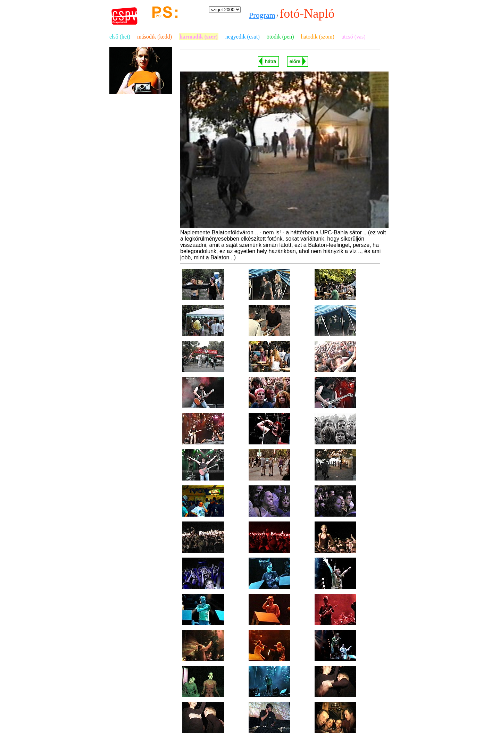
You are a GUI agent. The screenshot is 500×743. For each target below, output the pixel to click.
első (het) (119, 37)
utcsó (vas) (353, 37)
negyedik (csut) (242, 37)
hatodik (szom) (317, 37)
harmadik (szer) (199, 37)
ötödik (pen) (280, 37)
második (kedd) (154, 37)
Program (262, 15)
